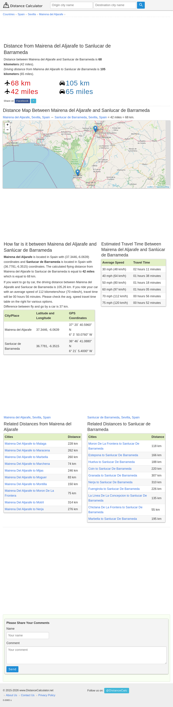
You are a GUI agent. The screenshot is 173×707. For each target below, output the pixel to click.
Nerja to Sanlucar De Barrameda (110, 482)
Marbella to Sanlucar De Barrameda (112, 518)
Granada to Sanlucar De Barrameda (112, 475)
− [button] (7, 130)
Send (12, 669)
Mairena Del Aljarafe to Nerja (24, 509)
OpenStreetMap (162, 187)
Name (10, 628)
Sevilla (35, 117)
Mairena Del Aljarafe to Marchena (27, 463)
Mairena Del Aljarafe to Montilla (26, 484)
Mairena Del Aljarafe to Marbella (26, 457)
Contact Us (27, 695)
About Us (11, 695)
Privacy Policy (46, 695)
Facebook (22, 101)
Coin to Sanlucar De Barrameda (109, 468)
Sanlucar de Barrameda (71, 117)
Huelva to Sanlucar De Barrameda (111, 462)
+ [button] (7, 125)
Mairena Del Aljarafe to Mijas (24, 470)
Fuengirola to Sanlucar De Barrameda (114, 489)
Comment (13, 643)
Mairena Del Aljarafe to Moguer (26, 477)
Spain (46, 117)
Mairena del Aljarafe (16, 117)
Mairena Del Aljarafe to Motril (24, 502)
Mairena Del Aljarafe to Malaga (25, 443)
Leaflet (150, 187)
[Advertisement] (86, 29)
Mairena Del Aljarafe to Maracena (27, 450)
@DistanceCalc (116, 690)
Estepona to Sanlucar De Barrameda (113, 455)
